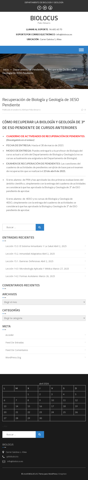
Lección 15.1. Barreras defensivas (23, 261)
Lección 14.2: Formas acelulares (22, 276)
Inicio (6, 69)
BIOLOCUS (44, 18)
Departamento (20, 69)
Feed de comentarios (17, 350)
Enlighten (62, 474)
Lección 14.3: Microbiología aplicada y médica (29, 268)
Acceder (10, 334)
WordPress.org (13, 357)
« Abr (4, 426)
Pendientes (38, 69)
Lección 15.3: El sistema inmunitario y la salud (29, 246)
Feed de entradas (15, 342)
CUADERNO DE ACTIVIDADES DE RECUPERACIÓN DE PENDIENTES (45, 136)
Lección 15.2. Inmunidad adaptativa (24, 253)
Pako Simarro (34, 109)
